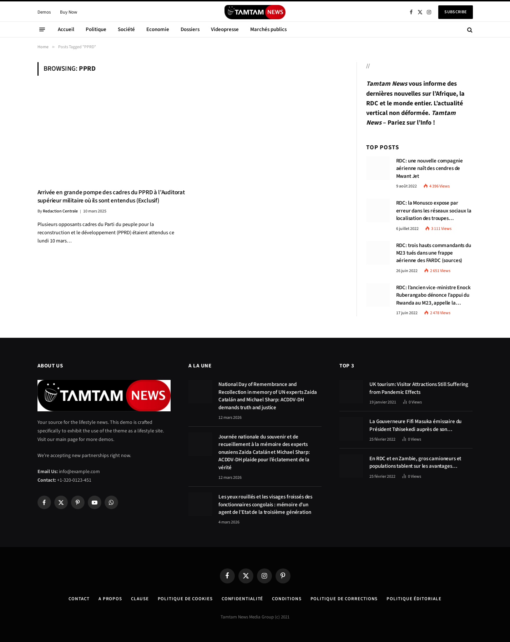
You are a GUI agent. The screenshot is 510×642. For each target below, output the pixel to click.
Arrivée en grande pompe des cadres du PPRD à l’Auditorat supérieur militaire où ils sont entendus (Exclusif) (111, 197)
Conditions (286, 599)
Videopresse (225, 29)
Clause (139, 599)
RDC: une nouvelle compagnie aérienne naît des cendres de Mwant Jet (429, 168)
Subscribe (455, 12)
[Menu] (42, 29)
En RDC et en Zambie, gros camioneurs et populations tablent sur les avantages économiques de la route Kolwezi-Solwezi (416, 462)
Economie (157, 29)
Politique (96, 29)
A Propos (110, 599)
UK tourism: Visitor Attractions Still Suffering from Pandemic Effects (418, 388)
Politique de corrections (344, 599)
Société (126, 29)
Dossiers (190, 29)
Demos (44, 12)
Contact (79, 599)
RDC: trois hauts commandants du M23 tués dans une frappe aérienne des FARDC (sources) (433, 253)
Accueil (66, 29)
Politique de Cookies (185, 599)
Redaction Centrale (60, 211)
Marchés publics (268, 29)
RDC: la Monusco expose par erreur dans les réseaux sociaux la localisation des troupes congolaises (433, 210)
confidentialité (242, 599)
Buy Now (68, 12)
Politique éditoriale (414, 599)
